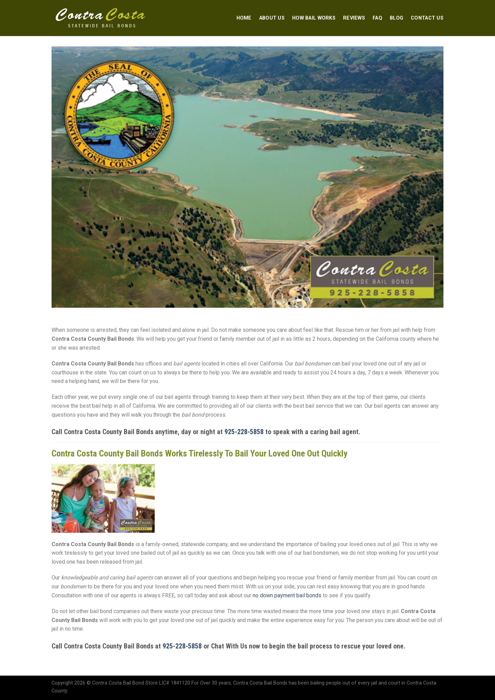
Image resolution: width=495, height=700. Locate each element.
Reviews (354, 18)
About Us (272, 18)
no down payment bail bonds (287, 595)
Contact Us (427, 18)
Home (244, 18)
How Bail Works (314, 18)
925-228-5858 (244, 432)
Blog (396, 18)
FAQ (377, 18)
